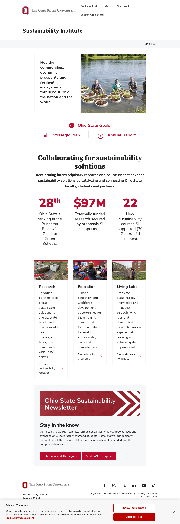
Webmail (123, 6)
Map (107, 6)
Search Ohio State (92, 15)
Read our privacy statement (20, 519)
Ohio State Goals (89, 125)
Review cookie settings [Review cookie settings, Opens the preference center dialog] (134, 509)
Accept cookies (134, 518)
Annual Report (117, 135)
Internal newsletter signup (60, 456)
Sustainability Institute (52, 30)
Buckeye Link (89, 6)
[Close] (174, 513)
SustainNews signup (99, 456)
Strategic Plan (62, 135)
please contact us (149, 496)
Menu (148, 44)
